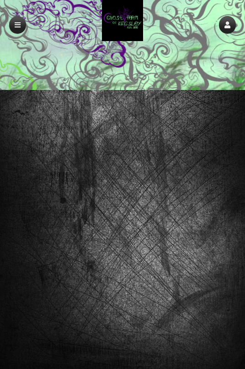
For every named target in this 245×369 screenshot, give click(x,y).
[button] (227, 25)
